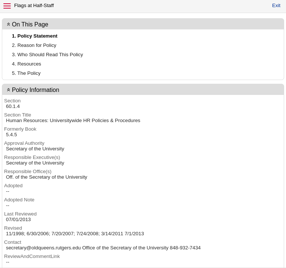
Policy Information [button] (35, 90)
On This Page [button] (30, 24)
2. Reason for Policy (34, 45)
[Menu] (7, 6)
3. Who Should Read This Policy (47, 54)
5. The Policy (26, 73)
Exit (276, 5)
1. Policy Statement (34, 36)
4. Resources (26, 64)
